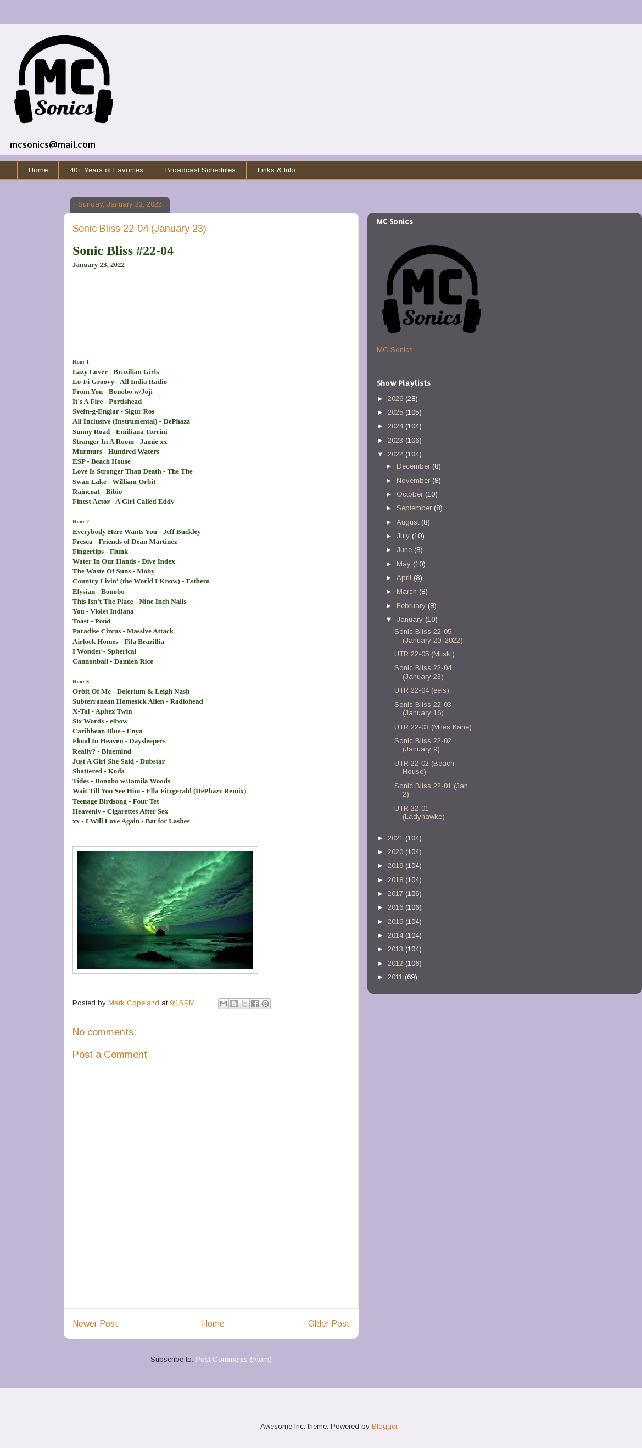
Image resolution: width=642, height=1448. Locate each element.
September (415, 508)
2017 (396, 893)
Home (38, 170)
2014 (396, 935)
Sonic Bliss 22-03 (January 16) (422, 708)
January (411, 619)
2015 (396, 921)
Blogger (384, 1426)
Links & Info (276, 170)
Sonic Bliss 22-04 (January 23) (422, 672)
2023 (396, 440)
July (404, 536)
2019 (396, 865)
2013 (396, 949)
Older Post (329, 1323)
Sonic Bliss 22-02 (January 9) (422, 745)
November (414, 480)
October (411, 494)
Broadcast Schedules (200, 170)
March (408, 591)
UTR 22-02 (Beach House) (424, 767)
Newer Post (95, 1323)
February (412, 606)
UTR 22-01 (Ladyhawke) (419, 812)
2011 (396, 977)
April (405, 577)
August (409, 522)
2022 (396, 454)
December (414, 466)
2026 (396, 398)
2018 (396, 880)
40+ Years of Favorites (106, 170)
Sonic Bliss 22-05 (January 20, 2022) (428, 635)
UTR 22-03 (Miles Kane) (433, 727)
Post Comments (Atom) (234, 1359)
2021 (396, 838)
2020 (396, 852)
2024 (396, 426)
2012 (396, 963)
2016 (396, 907)
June (405, 549)
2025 (396, 412)
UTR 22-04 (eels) (421, 690)
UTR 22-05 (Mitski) (424, 654)
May (405, 564)
